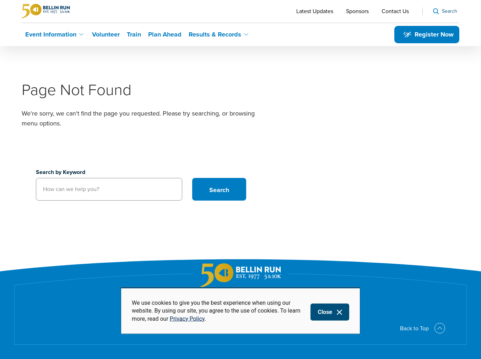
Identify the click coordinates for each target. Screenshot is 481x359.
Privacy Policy (187, 318)
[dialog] (240, 310)
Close (325, 312)
